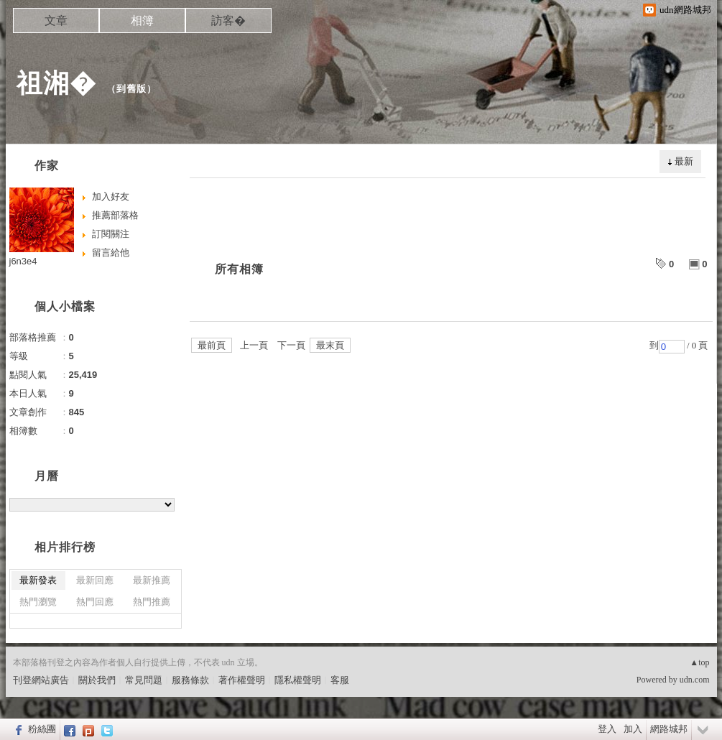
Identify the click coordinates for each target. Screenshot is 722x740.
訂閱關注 (110, 233)
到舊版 (131, 88)
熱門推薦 (151, 601)
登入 (607, 728)
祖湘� (56, 83)
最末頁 (330, 345)
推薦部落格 (115, 215)
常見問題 (143, 680)
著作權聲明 (241, 680)
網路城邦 (669, 728)
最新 (684, 161)
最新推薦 (151, 580)
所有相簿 (239, 269)
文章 (56, 20)
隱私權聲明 (297, 680)
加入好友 (110, 196)
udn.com (695, 680)
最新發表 (38, 580)
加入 (633, 728)
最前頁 (212, 345)
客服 (339, 680)
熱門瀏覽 (38, 601)
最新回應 (95, 580)
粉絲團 (42, 728)
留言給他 (110, 252)
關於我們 (97, 680)
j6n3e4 (23, 261)
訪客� (228, 20)
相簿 (142, 20)
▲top (699, 662)
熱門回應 (95, 601)
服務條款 (190, 680)
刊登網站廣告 (41, 680)
